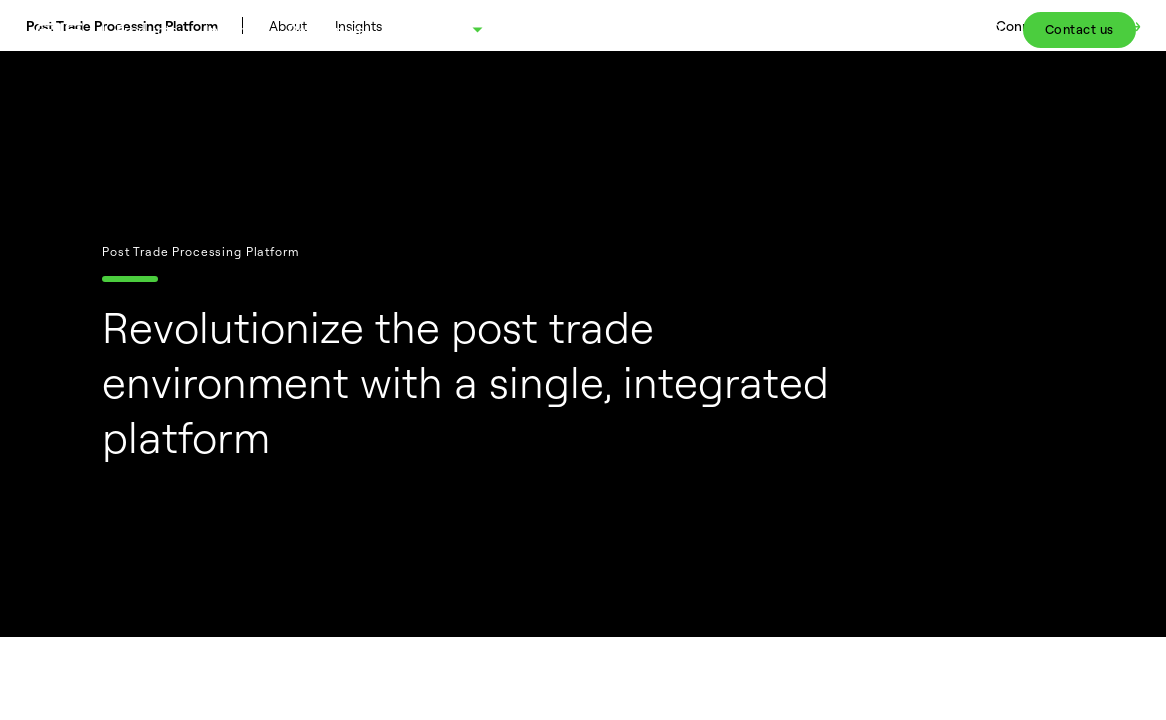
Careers (827, 29)
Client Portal (925, 29)
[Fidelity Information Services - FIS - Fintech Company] (67, 29)
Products (147, 29)
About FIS (426, 29)
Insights (232, 29)
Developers (327, 29)
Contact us (1079, 29)
